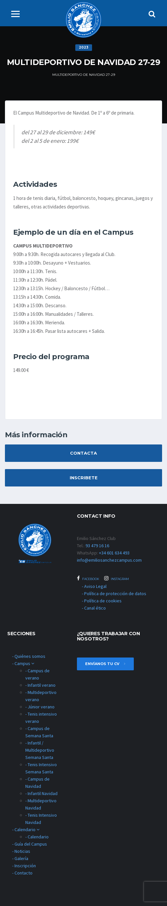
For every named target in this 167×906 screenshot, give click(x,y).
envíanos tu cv (105, 663)
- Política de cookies (102, 601)
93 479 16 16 (97, 546)
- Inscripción (24, 866)
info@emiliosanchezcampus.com (109, 560)
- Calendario (25, 829)
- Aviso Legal (94, 586)
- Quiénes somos (28, 656)
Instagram (116, 578)
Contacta (83, 453)
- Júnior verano (40, 707)
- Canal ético (94, 608)
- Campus (23, 663)
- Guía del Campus (29, 844)
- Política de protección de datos (114, 593)
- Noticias (21, 851)
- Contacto (22, 873)
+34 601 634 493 (114, 553)
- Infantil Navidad (41, 793)
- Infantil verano (40, 685)
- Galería (20, 858)
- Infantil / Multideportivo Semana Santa (39, 750)
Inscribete (84, 477)
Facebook (88, 578)
